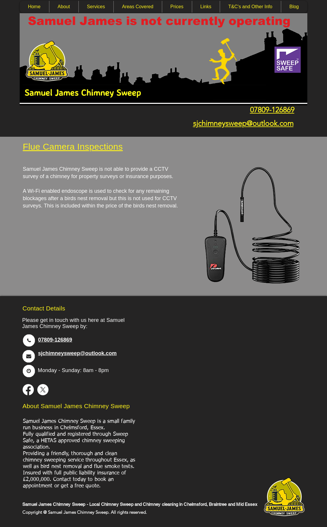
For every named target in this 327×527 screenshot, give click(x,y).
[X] (42, 389)
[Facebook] (28, 389)
